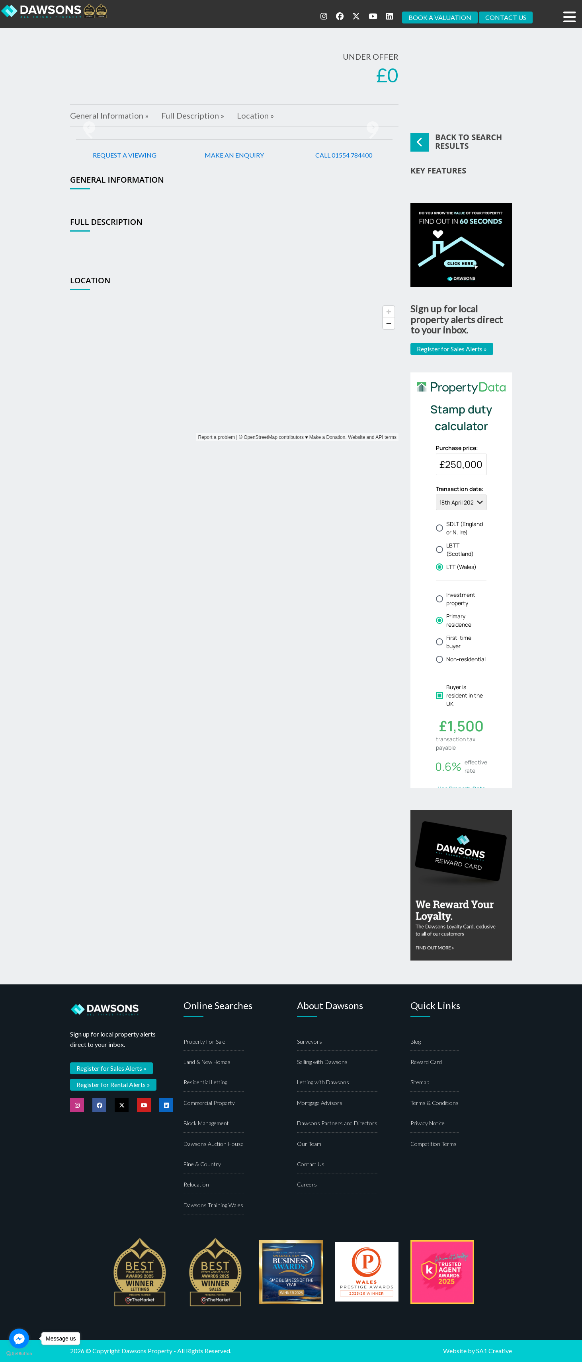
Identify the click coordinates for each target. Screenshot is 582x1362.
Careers (307, 1184)
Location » (255, 115)
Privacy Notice (427, 1123)
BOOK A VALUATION (439, 17)
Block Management (206, 1123)
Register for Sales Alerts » (452, 349)
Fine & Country (202, 1164)
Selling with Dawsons (322, 1061)
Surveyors (309, 1041)
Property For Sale (204, 1041)
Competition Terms (433, 1143)
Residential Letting (205, 1082)
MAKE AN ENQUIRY (234, 155)
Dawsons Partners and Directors (337, 1123)
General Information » (109, 115)
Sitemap (419, 1082)
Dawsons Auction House (214, 1143)
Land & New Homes (207, 1061)
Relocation (196, 1184)
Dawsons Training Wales (213, 1205)
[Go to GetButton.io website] (19, 1353)
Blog (415, 1041)
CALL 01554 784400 (343, 155)
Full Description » (192, 115)
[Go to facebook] (19, 1338)
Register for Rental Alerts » (113, 1084)
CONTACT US (505, 17)
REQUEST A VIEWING (124, 155)
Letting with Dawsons (323, 1082)
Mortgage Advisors (319, 1102)
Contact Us (310, 1164)
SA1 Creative (494, 1350)
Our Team (309, 1143)
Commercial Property (209, 1102)
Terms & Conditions (434, 1102)
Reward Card (426, 1061)
